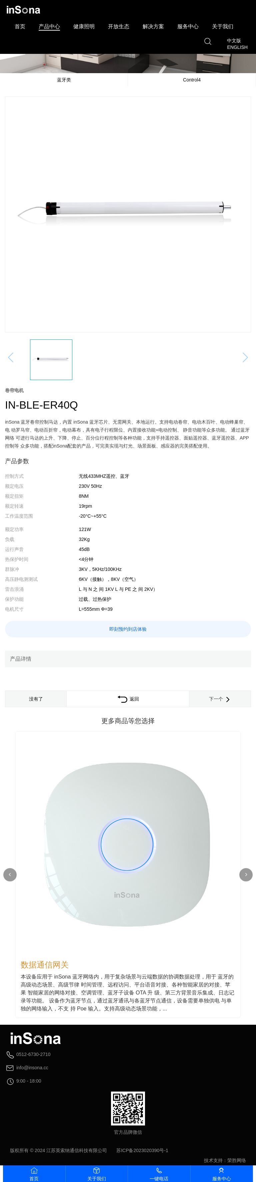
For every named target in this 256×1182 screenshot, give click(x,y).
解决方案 (153, 26)
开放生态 (118, 26)
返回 (128, 699)
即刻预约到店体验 (128, 629)
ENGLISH (237, 47)
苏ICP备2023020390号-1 (142, 1150)
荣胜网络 (236, 1160)
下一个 (220, 699)
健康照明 (84, 26)
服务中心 (188, 26)
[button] (246, 874)
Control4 (192, 79)
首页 (20, 26)
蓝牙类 (64, 79)
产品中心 (49, 26)
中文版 (234, 40)
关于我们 (222, 26)
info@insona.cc (32, 1067)
